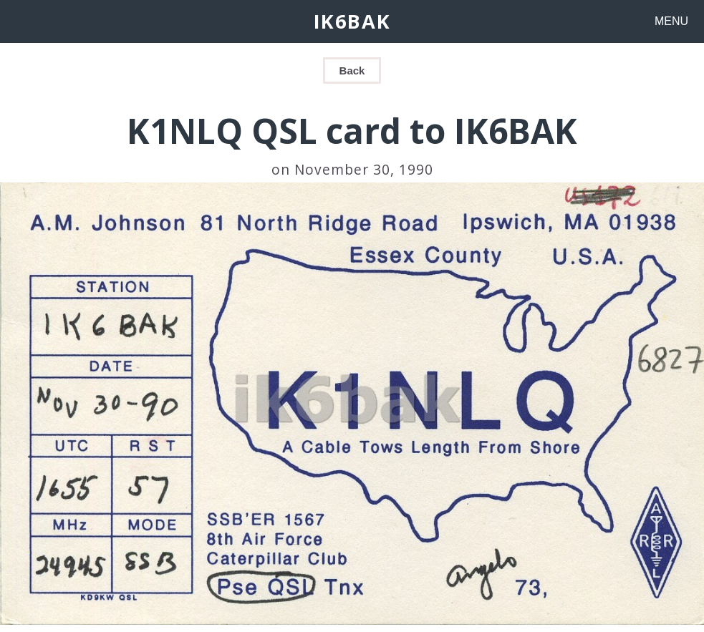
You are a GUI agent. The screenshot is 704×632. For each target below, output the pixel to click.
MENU (671, 21)
